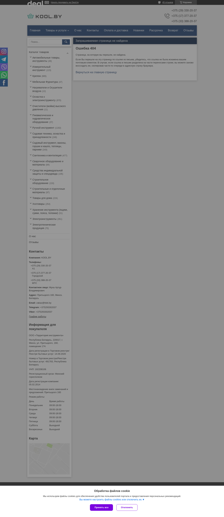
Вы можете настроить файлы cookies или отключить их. (110, 499)
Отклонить (127, 507)
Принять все (101, 507)
